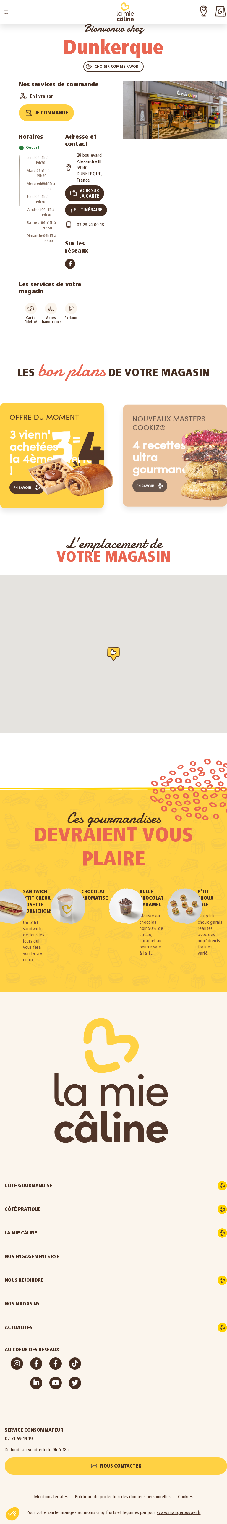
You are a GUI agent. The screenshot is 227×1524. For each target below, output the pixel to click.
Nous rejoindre (46, 1274)
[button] (6, 12)
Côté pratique (45, 1203)
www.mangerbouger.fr (179, 1507)
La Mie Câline (43, 1226)
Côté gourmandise (50, 1179)
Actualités (41, 1321)
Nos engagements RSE (32, 1250)
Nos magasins (22, 1297)
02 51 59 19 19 (19, 1432)
